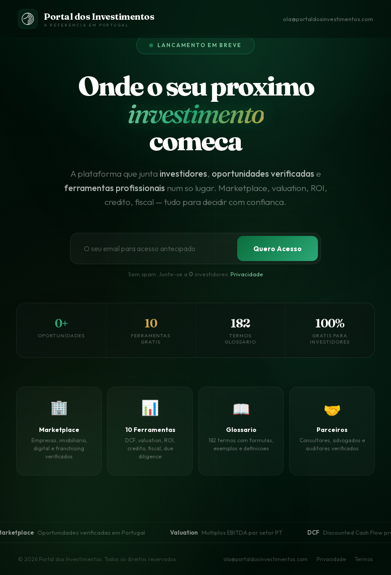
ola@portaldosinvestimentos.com (328, 18)
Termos (364, 559)
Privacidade (246, 274)
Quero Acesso (277, 248)
